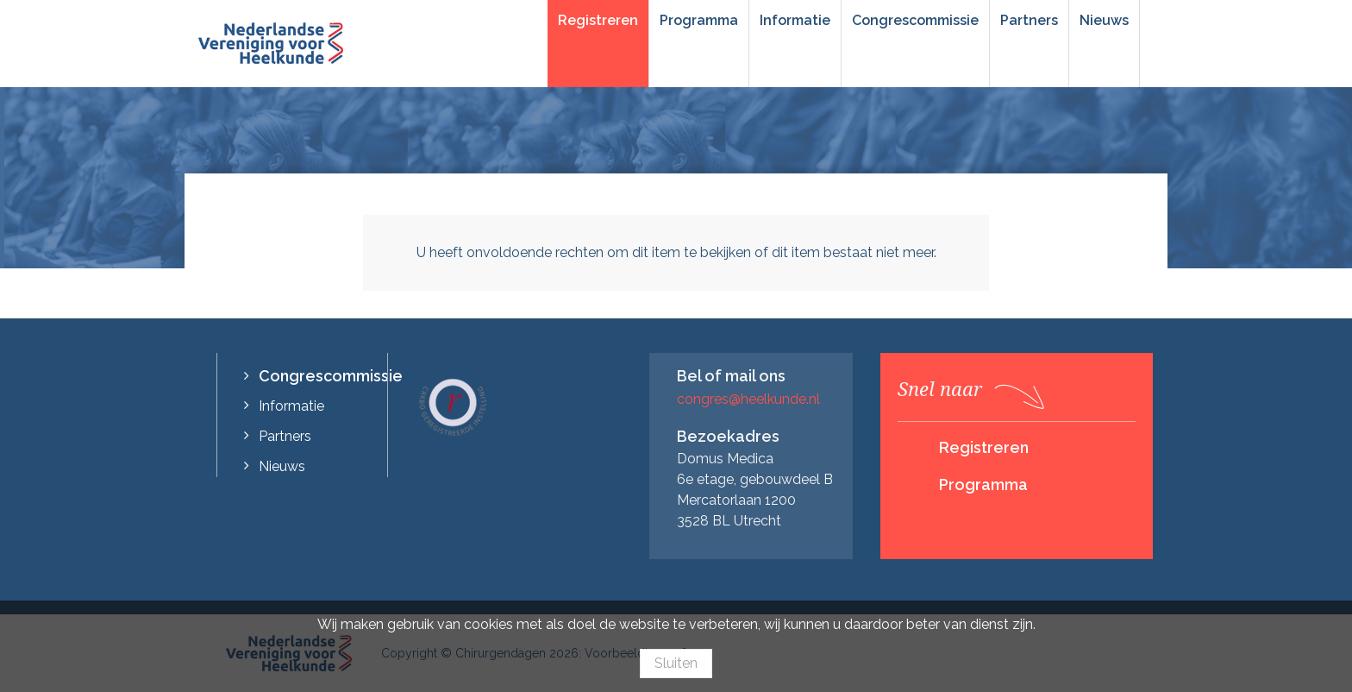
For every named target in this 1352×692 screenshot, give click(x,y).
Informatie (795, 20)
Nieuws (1104, 20)
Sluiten (676, 663)
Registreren (598, 20)
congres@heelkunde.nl (748, 399)
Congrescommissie (915, 20)
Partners (1029, 20)
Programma (699, 20)
